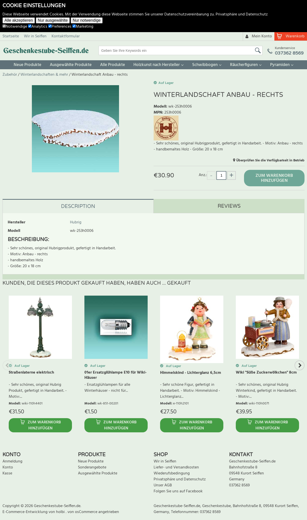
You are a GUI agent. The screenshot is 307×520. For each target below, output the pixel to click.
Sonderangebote (92, 467)
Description (78, 206)
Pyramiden (280, 65)
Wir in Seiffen (35, 36)
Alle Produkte (112, 65)
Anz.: (203, 175)
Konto (7, 467)
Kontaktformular (66, 36)
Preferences (59, 26)
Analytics (37, 26)
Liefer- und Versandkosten (176, 467)
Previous (7, 365)
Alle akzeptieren (18, 20)
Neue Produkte (27, 65)
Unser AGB (163, 485)
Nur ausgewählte (53, 20)
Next (300, 365)
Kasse (7, 473)
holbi (61, 512)
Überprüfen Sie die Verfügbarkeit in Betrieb (270, 160)
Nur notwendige (87, 20)
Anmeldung (12, 461)
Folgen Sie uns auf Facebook (178, 491)
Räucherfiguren (244, 65)
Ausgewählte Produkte (71, 65)
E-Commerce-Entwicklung (25, 512)
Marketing (82, 26)
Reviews (229, 206)
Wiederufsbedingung (172, 473)
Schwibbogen (205, 65)
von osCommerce (82, 512)
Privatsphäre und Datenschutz (242, 14)
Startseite (10, 36)
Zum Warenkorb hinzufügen (274, 178)
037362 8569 (239, 485)
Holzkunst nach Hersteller (156, 65)
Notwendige (14, 26)
